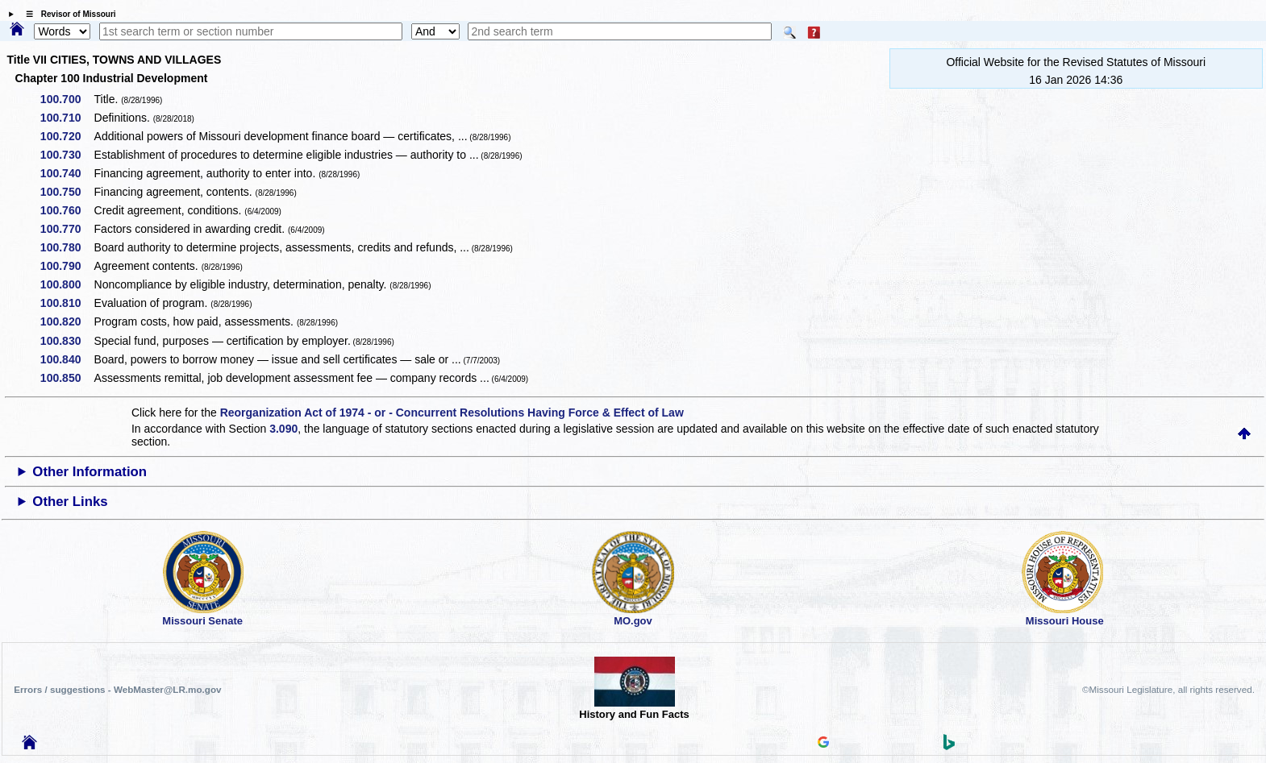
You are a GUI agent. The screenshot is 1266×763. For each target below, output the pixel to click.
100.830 (66, 340)
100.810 (66, 302)
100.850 (66, 377)
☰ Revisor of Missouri (67, 14)
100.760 (66, 210)
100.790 (66, 265)
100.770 (66, 228)
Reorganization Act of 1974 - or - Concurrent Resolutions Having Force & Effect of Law (452, 412)
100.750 (66, 191)
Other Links (69, 501)
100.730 (66, 154)
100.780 (66, 247)
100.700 (66, 99)
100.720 (66, 136)
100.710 (66, 117)
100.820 (66, 321)
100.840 (66, 359)
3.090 (283, 428)
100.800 (66, 284)
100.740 (66, 173)
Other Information (89, 471)
